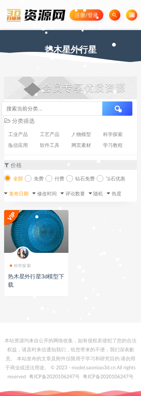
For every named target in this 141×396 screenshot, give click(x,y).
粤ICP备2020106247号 (54, 376)
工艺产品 (49, 134)
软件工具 (49, 145)
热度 (116, 193)
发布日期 (19, 193)
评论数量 (75, 193)
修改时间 (47, 193)
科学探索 (113, 134)
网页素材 (81, 145)
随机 (98, 193)
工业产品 (18, 134)
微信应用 (18, 145)
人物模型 (81, 134)
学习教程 (113, 145)
